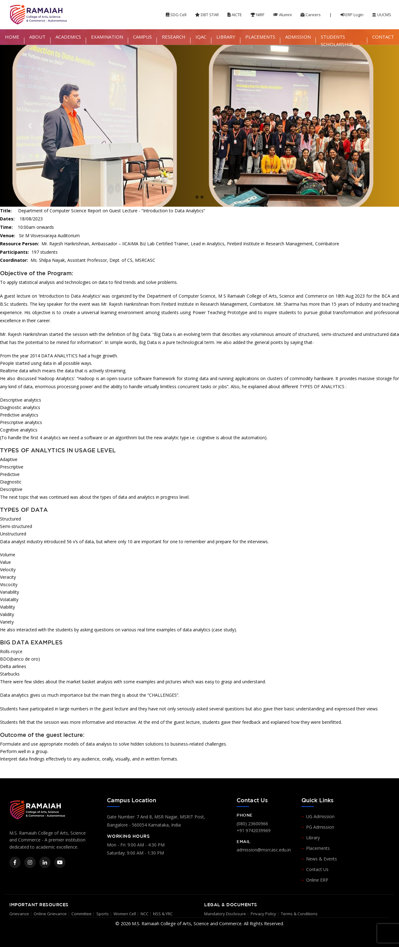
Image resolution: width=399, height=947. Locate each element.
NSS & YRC (163, 913)
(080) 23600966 (252, 824)
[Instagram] (30, 862)
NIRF (257, 14)
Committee (81, 913)
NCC (144, 913)
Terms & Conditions (299, 913)
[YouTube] (59, 862)
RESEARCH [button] (173, 37)
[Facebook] (15, 862)
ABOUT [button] (37, 37)
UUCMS (381, 14)
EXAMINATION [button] (107, 37)
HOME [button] (12, 37)
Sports (102, 913)
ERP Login (351, 14)
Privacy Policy (263, 913)
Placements (318, 848)
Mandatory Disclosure (225, 913)
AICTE (235, 14)
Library (313, 838)
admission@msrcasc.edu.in (264, 850)
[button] (30, 126)
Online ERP (317, 880)
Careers (310, 14)
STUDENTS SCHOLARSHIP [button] (337, 40)
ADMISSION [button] (298, 37)
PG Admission (320, 827)
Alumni (282, 14)
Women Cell (124, 913)
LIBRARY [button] (225, 37)
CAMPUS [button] (142, 37)
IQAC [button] (200, 37)
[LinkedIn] (44, 862)
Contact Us (317, 869)
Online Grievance (50, 913)
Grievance (19, 913)
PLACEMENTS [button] (260, 37)
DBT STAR (207, 14)
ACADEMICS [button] (68, 37)
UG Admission (320, 816)
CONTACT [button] (383, 37)
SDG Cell (176, 14)
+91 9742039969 (254, 830)
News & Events (321, 859)
